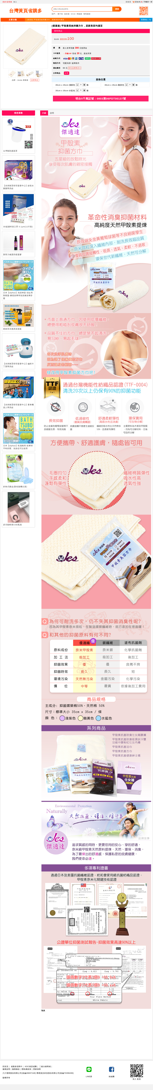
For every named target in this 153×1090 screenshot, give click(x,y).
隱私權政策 (26, 1069)
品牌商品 (34, 80)
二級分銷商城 (45, 1066)
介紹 (44, 113)
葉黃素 (67, 14)
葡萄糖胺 (87, 14)
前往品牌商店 (73, 68)
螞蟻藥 (79, 14)
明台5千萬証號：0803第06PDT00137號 (100, 98)
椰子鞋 (60, 14)
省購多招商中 (16, 1066)
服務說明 (6, 1069)
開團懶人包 (146, 20)
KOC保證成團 (31, 1066)
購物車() (137, 2)
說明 (52, 113)
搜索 (117, 9)
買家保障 (37, 1069)
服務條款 (16, 1069)
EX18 (73, 14)
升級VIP (68, 53)
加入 (15, 2)
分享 (66, 73)
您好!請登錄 (7, 2)
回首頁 (128, 2)
